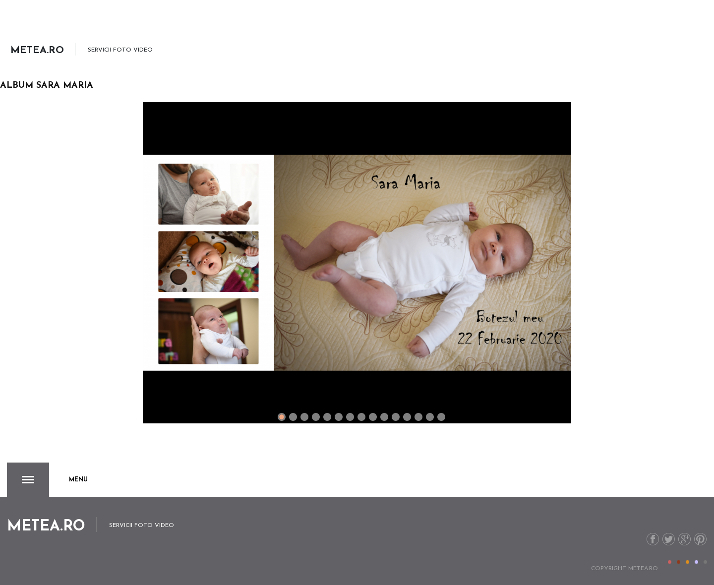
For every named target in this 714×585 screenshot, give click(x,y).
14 (441, 417)
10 (396, 417)
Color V (705, 562)
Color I (669, 562)
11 (407, 417)
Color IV (696, 562)
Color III (687, 562)
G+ (684, 539)
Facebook (652, 539)
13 (430, 417)
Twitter (668, 539)
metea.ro (643, 569)
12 (418, 417)
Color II (678, 562)
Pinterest (700, 539)
